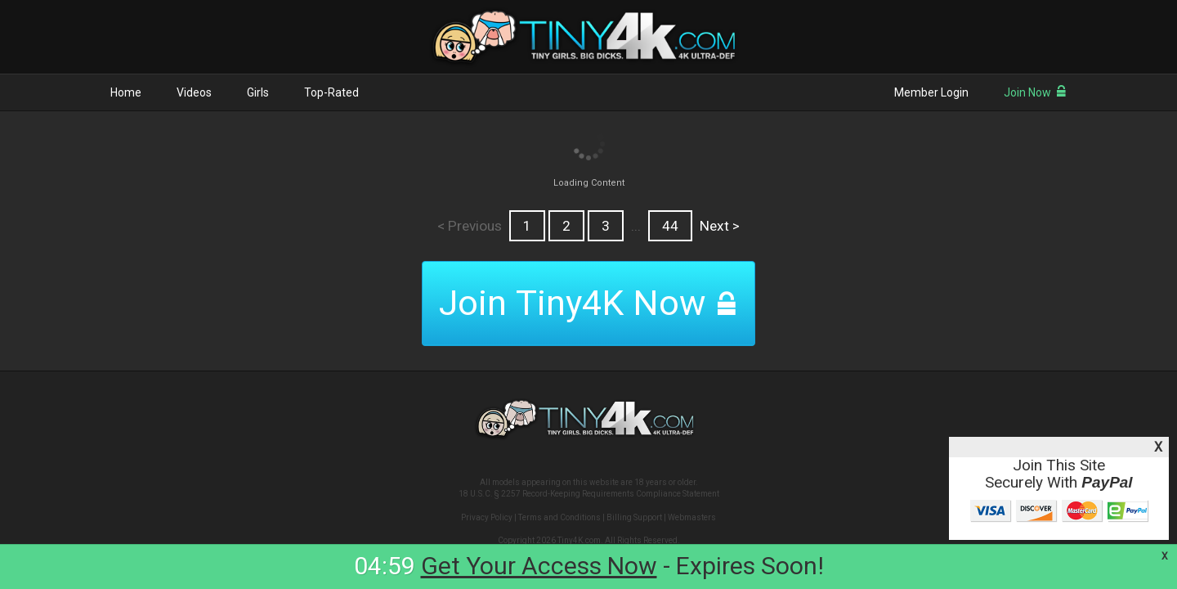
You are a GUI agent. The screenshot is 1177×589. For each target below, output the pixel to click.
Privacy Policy (486, 517)
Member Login (931, 92)
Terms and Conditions (559, 517)
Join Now (1035, 92)
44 (670, 226)
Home (125, 92)
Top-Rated (331, 92)
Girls (258, 92)
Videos (194, 92)
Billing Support (634, 517)
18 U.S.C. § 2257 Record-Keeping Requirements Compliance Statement (589, 493)
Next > (720, 226)
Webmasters (692, 517)
